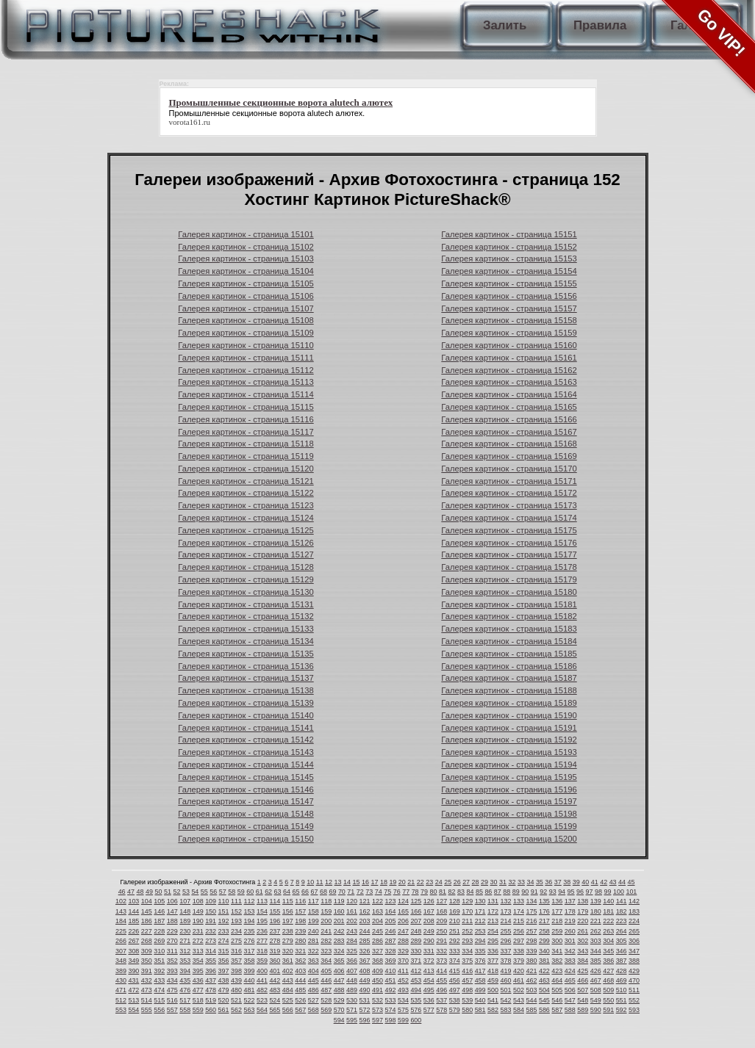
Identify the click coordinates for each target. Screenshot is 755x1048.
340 (544, 951)
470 (634, 980)
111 (236, 901)
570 (339, 1009)
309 (146, 951)
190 (198, 921)
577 (428, 1009)
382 (556, 960)
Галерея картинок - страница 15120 (245, 468)
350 (146, 960)
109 (210, 901)
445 (313, 980)
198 (300, 921)
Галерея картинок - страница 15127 (245, 554)
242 (339, 931)
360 (274, 960)
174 (518, 911)
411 (403, 971)
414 (441, 971)
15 (356, 882)
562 (236, 1009)
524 (274, 1000)
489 (351, 990)
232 (210, 931)
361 (287, 960)
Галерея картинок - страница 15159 (508, 332)
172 (492, 911)
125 (415, 901)
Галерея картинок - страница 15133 (245, 628)
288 (403, 940)
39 (576, 882)
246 (390, 931)
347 (634, 951)
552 (634, 1000)
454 (428, 980)
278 (274, 940)
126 (428, 901)
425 (582, 971)
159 (326, 911)
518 (198, 1000)
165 (403, 911)
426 (595, 971)
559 (198, 1009)
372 (428, 960)
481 (248, 990)
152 (236, 911)
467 (595, 980)
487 (326, 990)
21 (411, 882)
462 (531, 980)
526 (300, 1000)
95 (571, 891)
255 (506, 931)
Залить (504, 25)
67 (314, 891)
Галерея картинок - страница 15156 (508, 296)
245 (377, 931)
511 (634, 990)
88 (506, 891)
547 (570, 1000)
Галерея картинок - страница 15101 (245, 234)
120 (351, 901)
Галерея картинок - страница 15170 (508, 468)
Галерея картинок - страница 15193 (508, 752)
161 (351, 911)
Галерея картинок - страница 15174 (508, 517)
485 (300, 990)
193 (236, 921)
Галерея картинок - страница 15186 (508, 666)
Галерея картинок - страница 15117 (245, 431)
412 (415, 971)
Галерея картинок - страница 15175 (508, 530)
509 (608, 990)
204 (377, 921)
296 (506, 940)
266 (120, 940)
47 (131, 891)
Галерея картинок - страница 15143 (245, 752)
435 (184, 980)
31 (503, 882)
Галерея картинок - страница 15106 (245, 296)
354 (198, 960)
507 (582, 990)
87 (497, 891)
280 (300, 940)
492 (390, 990)
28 (475, 882)
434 (172, 980)
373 (441, 960)
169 (454, 911)
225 (120, 931)
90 (525, 891)
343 (582, 951)
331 (428, 951)
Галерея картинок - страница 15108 (245, 320)
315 (223, 951)
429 (634, 971)
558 (184, 1009)
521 (236, 1000)
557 (172, 1009)
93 (553, 891)
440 (248, 980)
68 (323, 891)
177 (556, 911)
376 (480, 960)
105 (159, 901)
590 (595, 1009)
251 (454, 931)
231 (198, 931)
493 (403, 990)
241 (326, 931)
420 (518, 971)
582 (492, 1009)
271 (184, 940)
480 (236, 990)
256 (518, 931)
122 (377, 901)
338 (518, 951)
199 (313, 921)
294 (480, 940)
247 (403, 931)
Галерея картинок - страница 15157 (508, 308)
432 (146, 980)
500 (492, 990)
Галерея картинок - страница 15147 (245, 801)
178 (570, 911)
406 (339, 971)
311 (172, 951)
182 (621, 911)
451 (390, 980)
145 (146, 911)
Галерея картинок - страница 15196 (508, 789)
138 (582, 901)
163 (377, 911)
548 (582, 1000)
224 (634, 921)
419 (506, 971)
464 (556, 980)
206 (403, 921)
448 (351, 980)
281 (313, 940)
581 (480, 1009)
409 (377, 971)
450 (377, 980)
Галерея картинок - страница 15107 (245, 308)
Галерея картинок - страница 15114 (245, 394)
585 (531, 1009)
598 (390, 1020)
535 (415, 1000)
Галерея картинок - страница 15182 (508, 616)
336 (492, 951)
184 (120, 921)
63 (278, 891)
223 (621, 921)
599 (403, 1020)
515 (159, 1000)
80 (433, 891)
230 (184, 931)
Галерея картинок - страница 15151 (508, 234)
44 (622, 882)
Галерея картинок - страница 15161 (508, 357)
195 (262, 921)
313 (198, 951)
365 (339, 960)
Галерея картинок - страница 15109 (245, 332)
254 (492, 931)
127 (441, 901)
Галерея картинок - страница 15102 (245, 246)
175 (531, 911)
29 (484, 882)
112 (248, 901)
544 (531, 1000)
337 (506, 951)
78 (415, 891)
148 (184, 911)
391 (146, 971)
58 (231, 891)
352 (172, 960)
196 (274, 921)
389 (120, 971)
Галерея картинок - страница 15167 (508, 431)
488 (339, 990)
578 (441, 1009)
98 (598, 891)
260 (570, 931)
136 (556, 901)
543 (518, 1000)
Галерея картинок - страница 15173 (508, 505)
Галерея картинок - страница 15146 (245, 789)
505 (556, 990)
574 (390, 1009)
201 (339, 921)
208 (428, 921)
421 (531, 971)
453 (415, 980)
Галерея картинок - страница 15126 (245, 542)
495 (428, 990)
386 (608, 960)
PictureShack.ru (200, 22)
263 (608, 931)
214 (506, 921)
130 (480, 901)
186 (146, 921)
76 (397, 891)
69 (332, 891)
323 (326, 951)
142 (634, 901)
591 (608, 1009)
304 (608, 940)
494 (415, 990)
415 (454, 971)
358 (248, 960)
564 (262, 1009)
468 (608, 980)
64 (286, 891)
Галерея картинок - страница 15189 (508, 702)
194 (248, 921)
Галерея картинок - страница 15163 (508, 381)
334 (467, 951)
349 (133, 960)
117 (313, 901)
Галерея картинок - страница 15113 (245, 381)
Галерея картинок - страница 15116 (245, 419)
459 (492, 980)
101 (631, 891)
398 (236, 971)
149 (198, 911)
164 (390, 911)
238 (287, 931)
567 (300, 1009)
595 (351, 1020)
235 (248, 931)
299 (544, 940)
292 (454, 940)
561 (223, 1009)
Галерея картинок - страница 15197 (508, 801)
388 (634, 960)
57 (222, 891)
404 (313, 971)
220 (582, 921)
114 (274, 901)
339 (531, 951)
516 (172, 1000)
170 (467, 911)
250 (441, 931)
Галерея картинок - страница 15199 (508, 826)
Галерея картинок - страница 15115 (245, 406)
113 (262, 901)
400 (262, 971)
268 (146, 940)
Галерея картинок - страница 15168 (508, 443)
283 (339, 940)
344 (595, 951)
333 (454, 951)
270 (172, 940)
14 (347, 882)
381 (544, 960)
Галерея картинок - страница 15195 (508, 777)
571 (351, 1009)
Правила (599, 25)
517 (184, 1000)
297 (518, 940)
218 (556, 921)
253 (480, 931)
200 (326, 921)
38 (566, 882)
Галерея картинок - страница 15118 (245, 443)
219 (570, 921)
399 (248, 971)
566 (287, 1009)
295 (492, 940)
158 (313, 911)
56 (213, 891)
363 (313, 960)
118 (326, 901)
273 (210, 940)
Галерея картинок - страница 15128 (245, 567)
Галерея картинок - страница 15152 (508, 246)
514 (146, 1000)
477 (198, 990)
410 (390, 971)
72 (360, 891)
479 (223, 990)
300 (556, 940)
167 (428, 911)
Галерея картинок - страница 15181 (508, 604)
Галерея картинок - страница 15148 (245, 813)
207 (415, 921)
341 (556, 951)
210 (454, 921)
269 (159, 940)
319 (274, 951)
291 (441, 940)
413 (428, 971)
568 (313, 1009)
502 (518, 990)
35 (539, 882)
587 (556, 1009)
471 (120, 990)
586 (544, 1009)
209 (441, 921)
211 (467, 921)
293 (467, 940)
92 (543, 891)
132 (506, 901)
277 (262, 940)
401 (274, 971)
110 (223, 901)
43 (613, 882)
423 (556, 971)
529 (339, 1000)
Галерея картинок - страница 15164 (508, 394)
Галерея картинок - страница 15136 (245, 666)
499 (480, 990)
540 (480, 1000)
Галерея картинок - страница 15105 (245, 283)
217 (544, 921)
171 (480, 911)
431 (133, 980)
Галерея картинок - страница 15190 (508, 715)
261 (582, 931)
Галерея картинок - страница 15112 (245, 370)
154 (262, 911)
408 (365, 971)
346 (621, 951)
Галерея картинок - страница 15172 (508, 492)
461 (518, 980)
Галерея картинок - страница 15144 (245, 764)
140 (608, 901)
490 (365, 990)
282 (326, 940)
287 (390, 940)
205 (390, 921)
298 (531, 940)
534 (403, 1000)
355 (210, 960)
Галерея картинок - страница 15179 (508, 579)
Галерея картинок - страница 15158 (508, 320)
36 (548, 882)
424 (570, 971)
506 (570, 990)
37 (558, 882)
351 (159, 960)
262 (595, 931)
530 (351, 1000)
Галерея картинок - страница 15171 (508, 481)
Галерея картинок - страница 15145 (245, 777)
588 (570, 1009)
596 (365, 1020)
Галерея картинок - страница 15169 (508, 456)
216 (531, 921)
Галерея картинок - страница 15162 (508, 370)
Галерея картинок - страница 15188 (508, 690)
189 (184, 921)
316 (236, 951)
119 (339, 901)
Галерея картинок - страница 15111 (245, 357)
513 (133, 1000)
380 (531, 960)
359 (262, 960)
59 (241, 891)
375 (467, 960)
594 (339, 1020)
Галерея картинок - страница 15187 (508, 677)
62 (268, 891)
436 (198, 980)
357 (236, 960)
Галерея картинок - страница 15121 (245, 481)
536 (428, 1000)
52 (176, 891)
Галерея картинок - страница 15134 (245, 641)
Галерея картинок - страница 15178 (508, 567)
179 (582, 911)
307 (120, 951)
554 (133, 1009)
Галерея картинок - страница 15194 (508, 764)
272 (198, 940)
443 (287, 980)
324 (339, 951)
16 (365, 882)
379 (518, 960)
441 (262, 980)
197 (287, 921)
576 (415, 1009)
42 (603, 882)
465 (570, 980)
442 (274, 980)
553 (120, 1009)
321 (300, 951)
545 (544, 1000)
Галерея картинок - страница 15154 (508, 271)
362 (300, 960)
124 (403, 901)
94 (561, 891)
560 (210, 1009)
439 (236, 980)
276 (248, 940)
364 (326, 960)
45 (631, 882)
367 (365, 960)
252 (467, 931)
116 (300, 901)
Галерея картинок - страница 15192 (508, 739)
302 (582, 940)
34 (530, 882)
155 (274, 911)
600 (415, 1020)
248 (415, 931)
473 (146, 990)
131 (492, 901)
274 (223, 940)
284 (351, 940)
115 (287, 901)
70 (342, 891)
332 (441, 951)
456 (454, 980)
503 (531, 990)
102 (120, 901)
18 (383, 882)
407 (351, 971)
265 (634, 931)
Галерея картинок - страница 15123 (245, 505)
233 (223, 931)
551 (621, 1000)
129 (467, 901)
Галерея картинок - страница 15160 (508, 345)
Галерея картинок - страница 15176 (508, 542)
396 (210, 971)
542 (506, 1000)
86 (488, 891)
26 (457, 882)
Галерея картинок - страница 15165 (508, 406)
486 (313, 990)
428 (621, 971)
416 (467, 971)
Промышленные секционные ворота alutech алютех (266, 113)
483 (274, 990)
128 (454, 901)
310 (159, 951)
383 (570, 960)
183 (634, 911)
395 (198, 971)
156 (287, 911)
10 (310, 882)
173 (506, 911)
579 (454, 1009)
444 (300, 980)
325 (351, 951)
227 (146, 931)
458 (480, 980)
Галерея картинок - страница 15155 (508, 283)
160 (339, 911)
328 (390, 951)
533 (390, 1000)
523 (262, 1000)
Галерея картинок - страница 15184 (508, 641)
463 (544, 980)
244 (365, 931)
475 (172, 990)
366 (351, 960)
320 (287, 951)
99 (607, 891)
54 (194, 891)
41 (594, 882)
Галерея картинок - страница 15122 (245, 492)
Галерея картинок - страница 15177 (508, 554)
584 (518, 1009)
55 (204, 891)
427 (608, 971)
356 (223, 960)
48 (140, 891)
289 (415, 940)
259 (556, 931)
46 (122, 891)
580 (467, 1009)
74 (378, 891)
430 (120, 980)
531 (365, 1000)
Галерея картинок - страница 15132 (245, 616)
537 (441, 1000)
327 (377, 951)
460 (506, 980)
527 (313, 1000)
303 (595, 940)
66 (305, 891)
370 (403, 960)
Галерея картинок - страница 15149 (245, 826)
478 (210, 990)
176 (544, 911)
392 (159, 971)
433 (159, 980)
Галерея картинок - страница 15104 (245, 271)
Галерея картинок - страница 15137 (245, 677)
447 (339, 980)
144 (133, 911)
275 (236, 940)
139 (595, 901)
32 (511, 882)
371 (415, 960)
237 (274, 931)
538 (454, 1000)
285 (365, 940)
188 (172, 921)
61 (259, 891)
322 (313, 951)
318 (262, 951)
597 (377, 1020)
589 (582, 1009)
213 (492, 921)
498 (467, 990)
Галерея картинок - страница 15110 (245, 345)
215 (518, 921)
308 (133, 951)
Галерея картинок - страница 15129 (245, 579)
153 (248, 911)
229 (172, 931)
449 (365, 980)
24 (439, 882)
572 (365, 1009)
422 (544, 971)
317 (248, 951)
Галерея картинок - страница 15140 (245, 715)
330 (415, 951)
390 (133, 971)
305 (621, 940)
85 (479, 891)
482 (262, 990)
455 (441, 980)
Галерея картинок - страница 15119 (245, 456)
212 (480, 921)
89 (516, 891)
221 (595, 921)
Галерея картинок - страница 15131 (245, 604)
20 (402, 882)
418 (492, 971)
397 (223, 971)
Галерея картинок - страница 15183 (508, 628)
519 (210, 1000)
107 (184, 901)
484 (287, 990)
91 (534, 891)
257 (531, 931)
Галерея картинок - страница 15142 (245, 739)
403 (300, 971)
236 (262, 931)
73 (369, 891)
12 (328, 882)
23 (429, 882)
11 (319, 882)
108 (198, 901)
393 (172, 971)
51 (167, 891)
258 (544, 931)
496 (441, 990)
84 (469, 891)
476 (184, 990)
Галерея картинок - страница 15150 (245, 838)
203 (365, 921)
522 (248, 1000)
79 (424, 891)
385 (595, 960)
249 (428, 931)
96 (580, 891)
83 (461, 891)
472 (133, 990)
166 (415, 911)
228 (159, 931)
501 (506, 990)
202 (351, 921)
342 (570, 951)
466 (582, 980)
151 (223, 911)
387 (621, 960)
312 (184, 951)
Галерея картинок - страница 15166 (508, 419)
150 (210, 911)
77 (405, 891)
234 (236, 931)
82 (452, 891)
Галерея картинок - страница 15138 (245, 690)
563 (248, 1009)
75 (387, 891)
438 (223, 980)
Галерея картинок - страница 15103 (245, 258)
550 (608, 1000)
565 (274, 1009)
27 (466, 882)
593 (634, 1009)
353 (184, 960)
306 (634, 940)
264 (621, 931)
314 (210, 951)
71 (350, 891)
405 (326, 971)
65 (296, 891)
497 (454, 990)
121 (365, 901)
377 (492, 960)
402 (287, 971)
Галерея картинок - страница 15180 (508, 592)
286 (377, 940)
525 (287, 1000)
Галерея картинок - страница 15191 (508, 727)
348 (120, 960)
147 (172, 911)
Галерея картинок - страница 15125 (245, 530)
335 (480, 951)
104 (146, 901)
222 (608, 921)
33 (521, 882)
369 (390, 960)
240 (313, 931)
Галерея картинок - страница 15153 (508, 258)
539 (467, 1000)
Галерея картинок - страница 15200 (508, 838)
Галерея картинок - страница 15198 (508, 813)
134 (531, 901)
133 (518, 901)
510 (621, 990)
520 (223, 1000)
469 (621, 980)
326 (365, 951)
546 (556, 1000)
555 (146, 1009)
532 (377, 1000)
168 (441, 911)
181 (608, 911)
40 (585, 882)
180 (595, 911)
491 (377, 990)
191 (210, 921)
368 (377, 960)
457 (467, 980)
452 (403, 980)
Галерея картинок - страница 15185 (508, 653)
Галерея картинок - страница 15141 (245, 727)
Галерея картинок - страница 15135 (245, 653)
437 (210, 980)
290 (428, 940)
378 (506, 960)
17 (374, 882)
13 (338, 882)
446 (326, 980)
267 (133, 940)
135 (544, 901)
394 (184, 971)
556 (159, 1009)
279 (287, 940)
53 (186, 891)
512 (120, 1000)
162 (365, 911)
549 (595, 1000)
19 (392, 882)
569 (326, 1009)
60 (250, 891)
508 (595, 990)
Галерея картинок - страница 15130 (245, 592)
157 (300, 911)
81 (442, 891)
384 (582, 960)
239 (300, 931)
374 (454, 960)
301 (570, 940)
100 (618, 891)
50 (158, 891)
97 (589, 891)
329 (403, 951)
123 (390, 901)
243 (351, 931)
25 (447, 882)
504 (544, 990)
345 (608, 951)
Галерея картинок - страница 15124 (245, 517)
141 (621, 901)
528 (326, 1000)
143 (120, 911)
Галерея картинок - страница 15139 (245, 702)
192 (223, 921)
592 (621, 1009)
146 (159, 911)
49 (149, 891)
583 (506, 1009)
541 (492, 1000)
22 (420, 882)
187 (159, 921)
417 (480, 971)
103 (133, 901)
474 (159, 990)
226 (133, 931)
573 (377, 1009)
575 (403, 1009)
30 (494, 882)
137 (570, 901)
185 (133, 921)
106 (172, 901)
